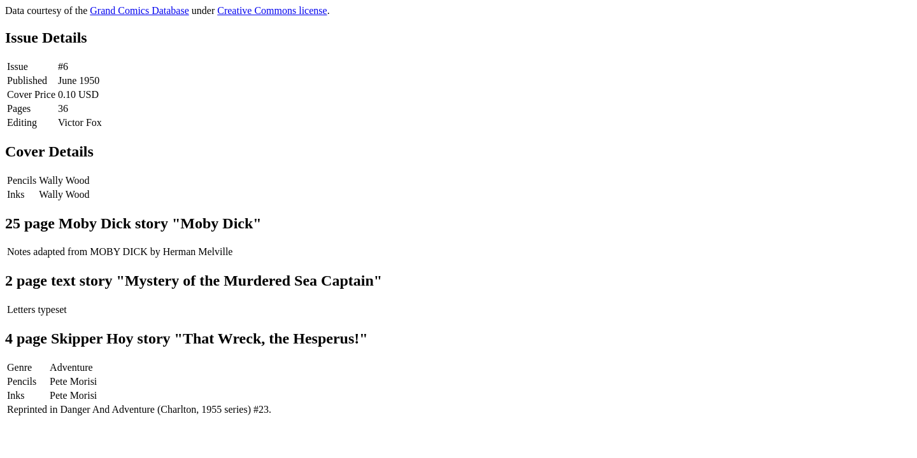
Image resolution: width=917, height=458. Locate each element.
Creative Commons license (272, 10)
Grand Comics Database (139, 10)
